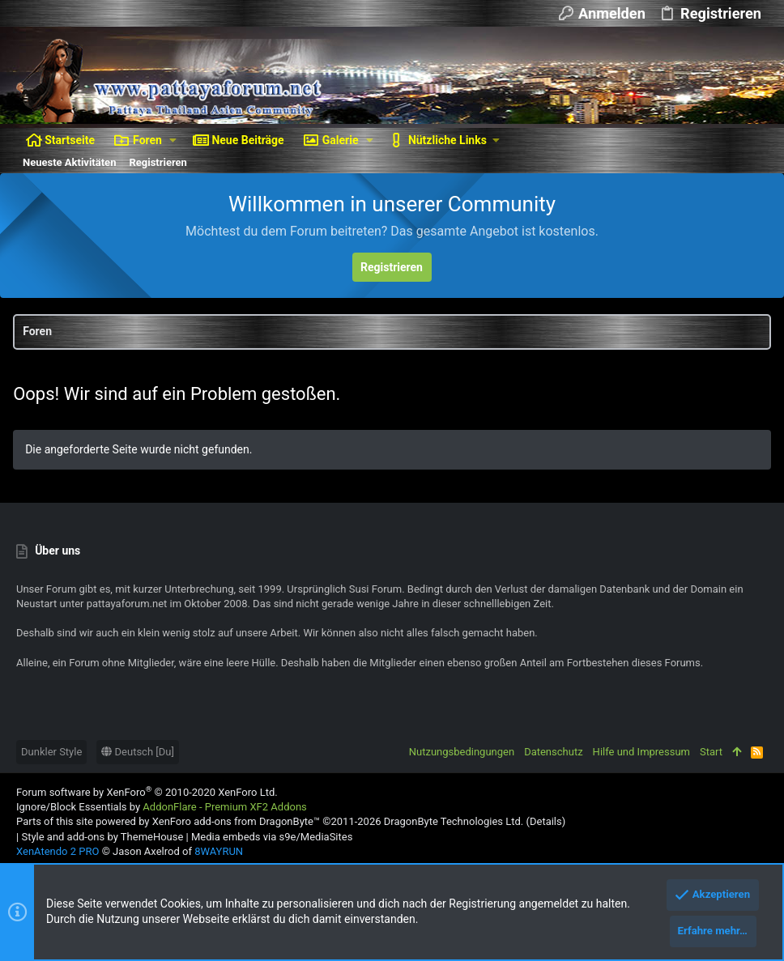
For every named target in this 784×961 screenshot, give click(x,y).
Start (711, 752)
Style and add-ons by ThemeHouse (102, 837)
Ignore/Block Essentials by (161, 807)
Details (546, 821)
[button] (173, 140)
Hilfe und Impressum (641, 752)
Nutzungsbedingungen (461, 752)
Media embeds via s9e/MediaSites (271, 837)
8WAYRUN (218, 851)
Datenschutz (553, 752)
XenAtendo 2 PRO (57, 851)
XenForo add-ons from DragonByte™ (236, 821)
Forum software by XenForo (147, 792)
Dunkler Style (51, 752)
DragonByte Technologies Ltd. (453, 821)
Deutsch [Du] (137, 752)
